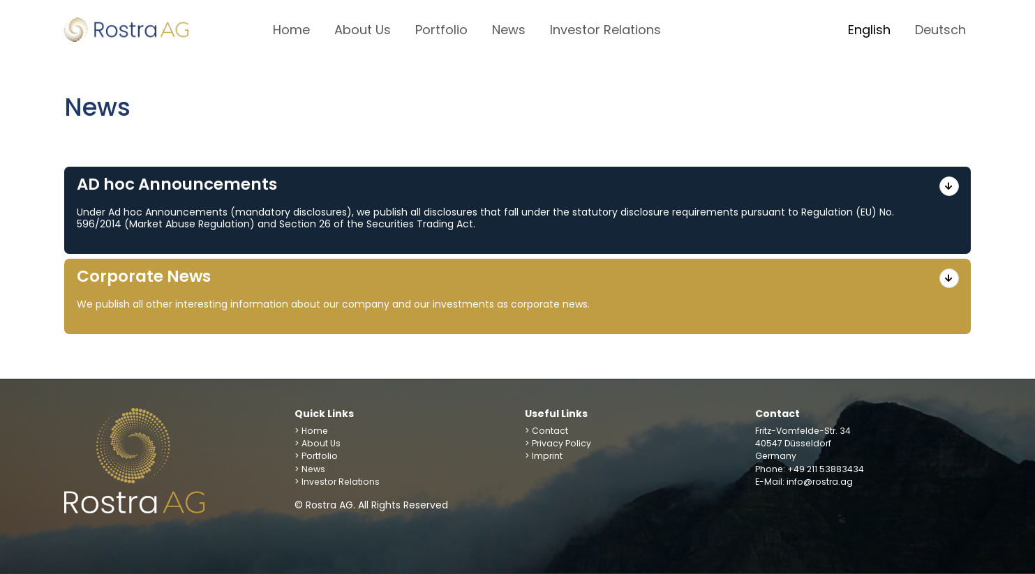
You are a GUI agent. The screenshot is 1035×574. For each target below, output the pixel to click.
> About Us (318, 443)
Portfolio (441, 29)
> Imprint (544, 456)
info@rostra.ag (820, 482)
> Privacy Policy (558, 443)
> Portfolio (316, 456)
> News (310, 469)
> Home (311, 431)
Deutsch (940, 29)
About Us (362, 29)
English (869, 29)
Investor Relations (605, 29)
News (509, 29)
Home (291, 29)
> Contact (546, 431)
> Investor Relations (337, 482)
